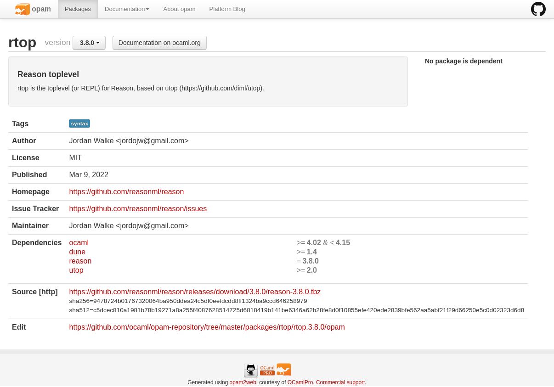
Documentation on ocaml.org (160, 42)
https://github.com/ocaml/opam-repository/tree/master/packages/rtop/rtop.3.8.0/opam (207, 327)
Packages (78, 9)
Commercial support (340, 382)
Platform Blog (227, 9)
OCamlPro (300, 382)
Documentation (127, 9)
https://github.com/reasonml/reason (126, 192)
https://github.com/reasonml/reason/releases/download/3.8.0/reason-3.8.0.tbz (195, 292)
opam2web (243, 382)
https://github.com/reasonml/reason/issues (138, 209)
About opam (179, 9)
